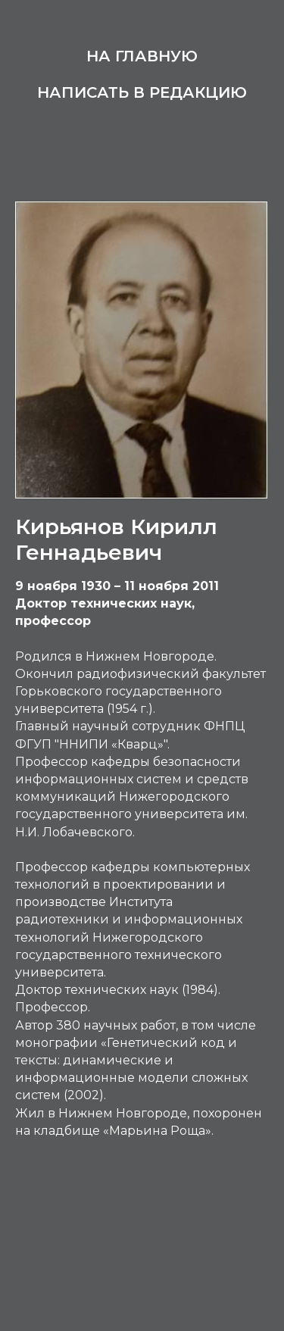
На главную (142, 56)
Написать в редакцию (142, 92)
